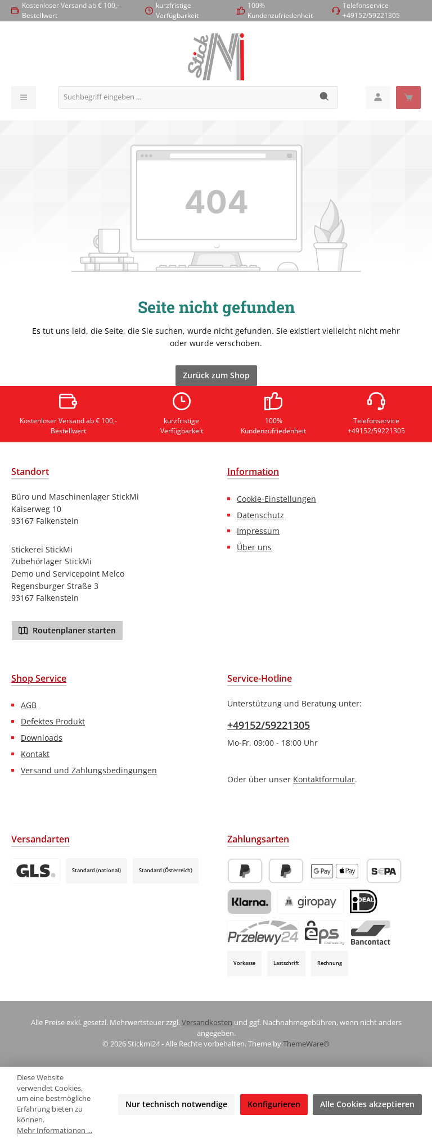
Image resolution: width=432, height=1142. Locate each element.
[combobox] (185, 97)
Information (253, 471)
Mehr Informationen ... (54, 1130)
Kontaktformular (324, 779)
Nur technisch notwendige (176, 1104)
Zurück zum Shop (216, 375)
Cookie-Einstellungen (276, 498)
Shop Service (38, 678)
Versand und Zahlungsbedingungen (89, 770)
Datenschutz (260, 515)
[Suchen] (325, 97)
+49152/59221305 (268, 725)
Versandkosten (207, 1022)
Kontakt (35, 754)
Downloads (41, 737)
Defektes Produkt (53, 721)
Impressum (258, 530)
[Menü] (23, 97)
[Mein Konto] (378, 97)
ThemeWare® (306, 1044)
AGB (29, 705)
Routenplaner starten (67, 630)
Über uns (254, 547)
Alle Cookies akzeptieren (367, 1104)
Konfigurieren (274, 1104)
